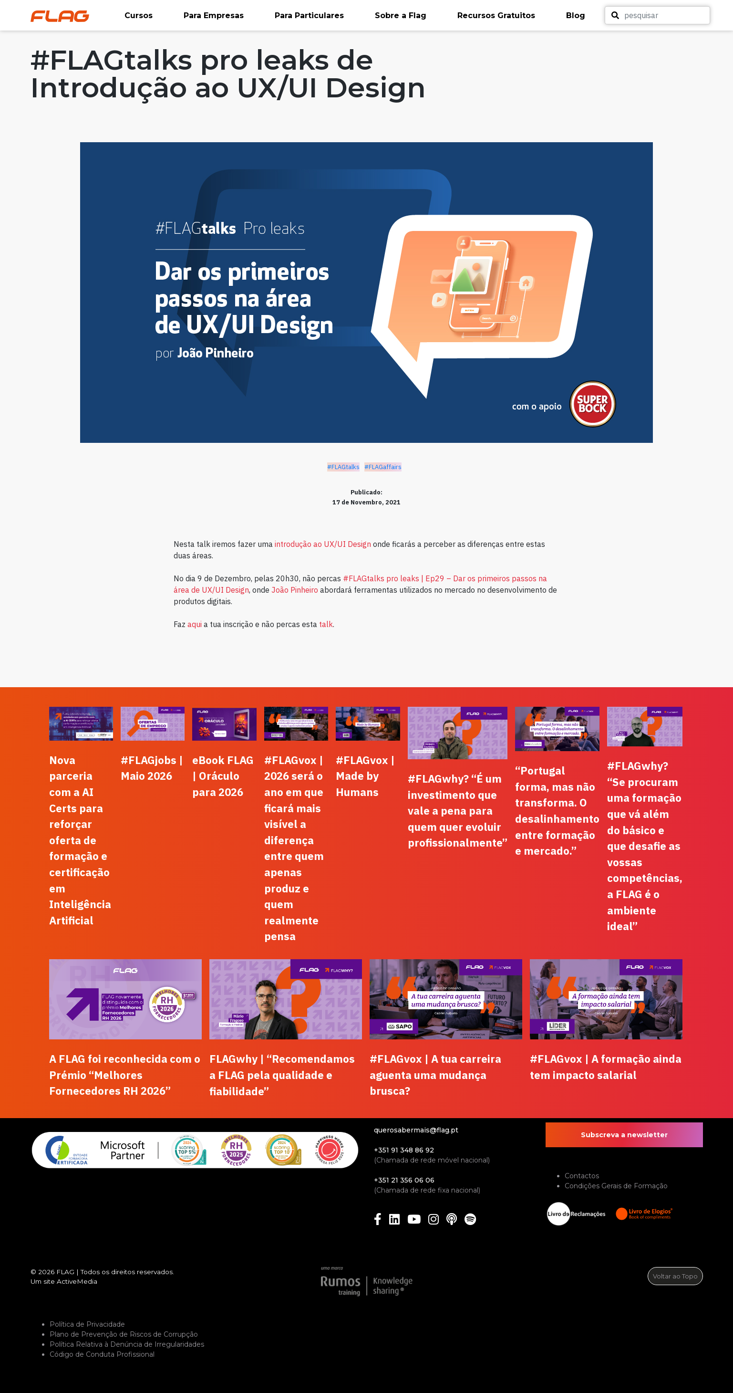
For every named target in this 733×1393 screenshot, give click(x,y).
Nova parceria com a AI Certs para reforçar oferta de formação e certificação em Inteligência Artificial (80, 840)
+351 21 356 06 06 (404, 1180)
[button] (149, 16)
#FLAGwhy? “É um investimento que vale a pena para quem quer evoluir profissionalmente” (457, 810)
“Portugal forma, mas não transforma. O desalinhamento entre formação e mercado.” (557, 811)
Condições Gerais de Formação (616, 1186)
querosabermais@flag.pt (416, 1130)
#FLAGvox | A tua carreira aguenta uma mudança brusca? (435, 1075)
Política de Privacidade (87, 1324)
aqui (194, 624)
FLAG (65, 1272)
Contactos (582, 1176)
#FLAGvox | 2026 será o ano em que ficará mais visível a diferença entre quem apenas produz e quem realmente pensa (294, 848)
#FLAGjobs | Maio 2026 (152, 768)
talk (326, 624)
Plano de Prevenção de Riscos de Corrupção (124, 1334)
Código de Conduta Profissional (102, 1354)
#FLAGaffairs (383, 467)
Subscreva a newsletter (624, 1135)
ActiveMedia (77, 1281)
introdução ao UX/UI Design (323, 544)
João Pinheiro (294, 590)
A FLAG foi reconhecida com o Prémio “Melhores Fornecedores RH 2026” (124, 1075)
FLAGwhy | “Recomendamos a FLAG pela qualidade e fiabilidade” (282, 1075)
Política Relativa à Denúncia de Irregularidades (127, 1344)
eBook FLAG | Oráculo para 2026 (223, 776)
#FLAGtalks (343, 467)
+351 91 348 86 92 (404, 1150)
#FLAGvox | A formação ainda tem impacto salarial (605, 1067)
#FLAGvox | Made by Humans (365, 776)
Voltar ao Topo (675, 1276)
